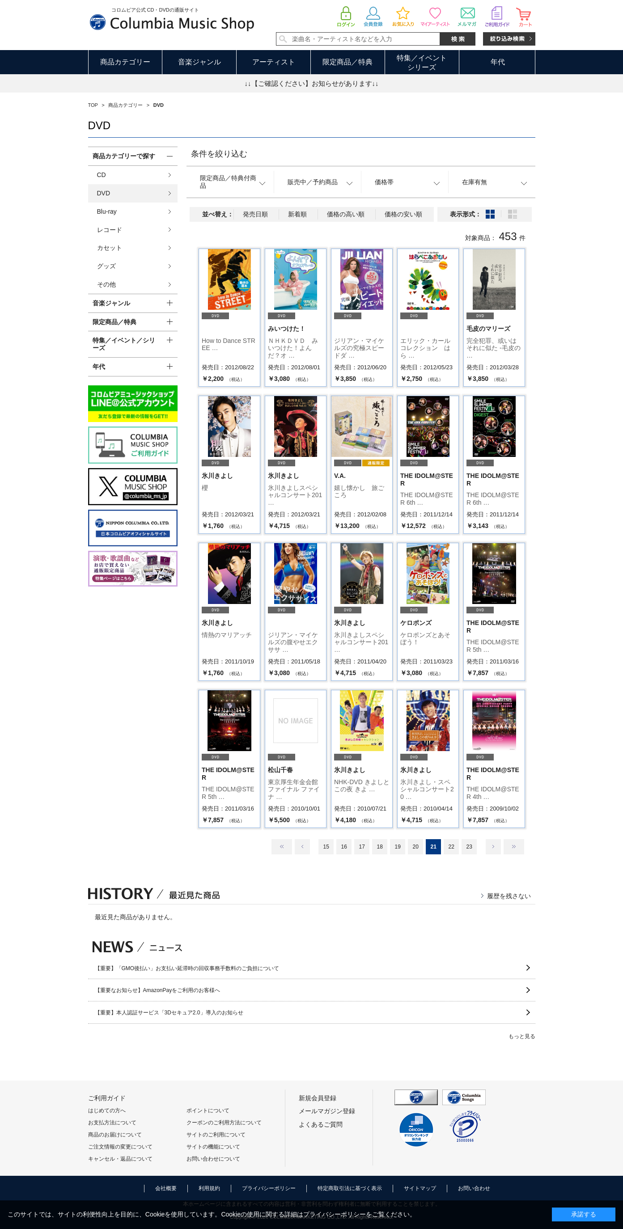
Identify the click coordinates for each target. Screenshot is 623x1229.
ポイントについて (207, 1110)
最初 (281, 846)
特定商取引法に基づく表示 (350, 1188)
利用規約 (209, 1188)
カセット (109, 247)
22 (451, 847)
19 (397, 847)
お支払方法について (112, 1122)
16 (344, 847)
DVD (103, 193)
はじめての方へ (107, 1110)
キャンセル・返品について (120, 1159)
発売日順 (255, 214)
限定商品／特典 (347, 62)
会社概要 (166, 1188)
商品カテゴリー (125, 62)
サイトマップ (420, 1188)
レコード (109, 229)
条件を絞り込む (219, 153)
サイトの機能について (213, 1147)
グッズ (106, 266)
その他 (106, 284)
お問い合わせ (474, 1188)
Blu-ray (107, 211)
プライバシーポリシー (269, 1188)
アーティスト (273, 62)
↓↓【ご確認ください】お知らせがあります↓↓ (312, 83)
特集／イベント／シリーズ (124, 344)
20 (415, 847)
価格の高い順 (345, 214)
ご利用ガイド (107, 1098)
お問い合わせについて (213, 1159)
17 (361, 847)
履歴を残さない (509, 896)
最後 (514, 846)
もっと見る (522, 1036)
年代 (498, 62)
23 (469, 847)
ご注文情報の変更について (120, 1147)
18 (379, 847)
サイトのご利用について (216, 1135)
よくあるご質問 (321, 1124)
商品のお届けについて (115, 1135)
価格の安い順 (403, 214)
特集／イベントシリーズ (422, 62)
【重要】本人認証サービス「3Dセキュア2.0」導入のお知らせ (169, 1012)
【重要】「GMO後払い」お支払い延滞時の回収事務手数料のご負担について (187, 968)
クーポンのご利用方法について (224, 1122)
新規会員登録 (317, 1098)
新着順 (297, 214)
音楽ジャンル (199, 62)
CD (101, 174)
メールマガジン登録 (327, 1111)
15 (326, 847)
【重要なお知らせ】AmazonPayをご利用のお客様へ (157, 990)
